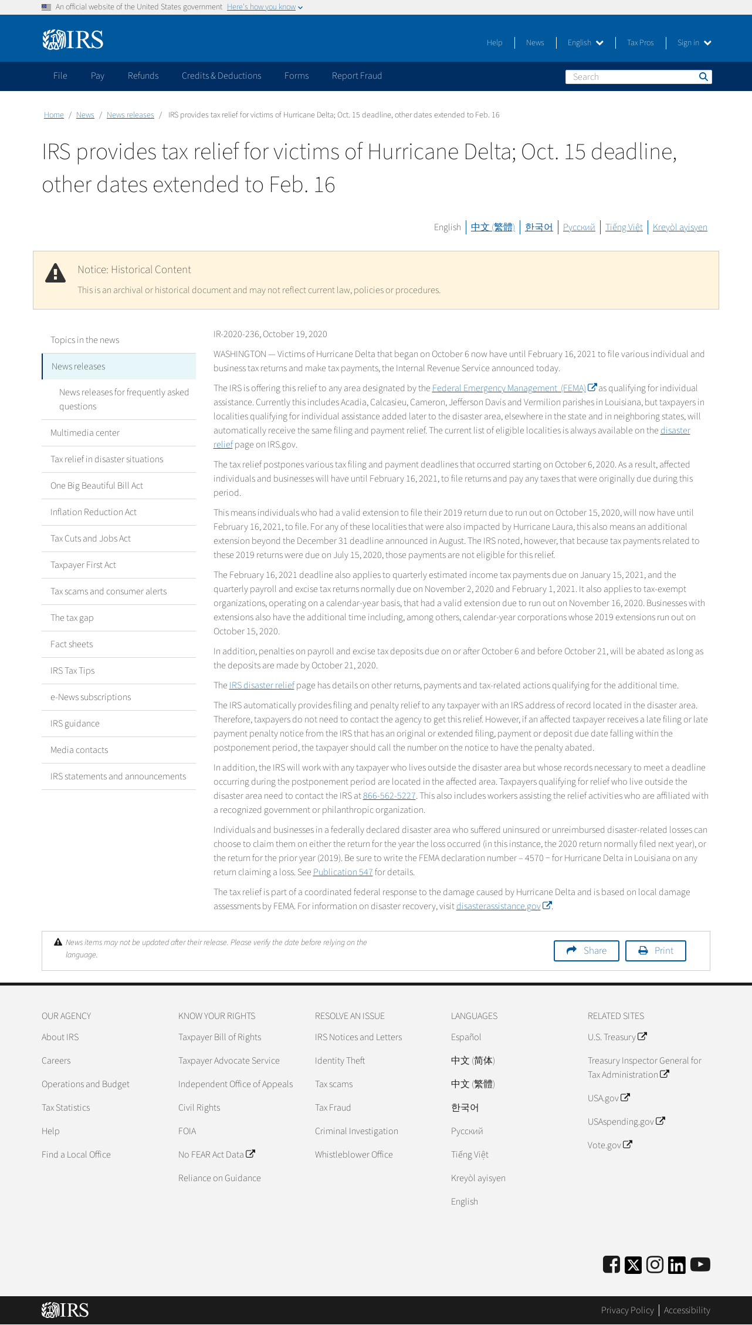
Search (703, 76)
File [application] (60, 75)
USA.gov (608, 1098)
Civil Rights (199, 1107)
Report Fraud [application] (357, 75)
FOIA (187, 1131)
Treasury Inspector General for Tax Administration (645, 1067)
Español (466, 1037)
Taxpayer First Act (83, 565)
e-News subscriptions (90, 697)
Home (54, 115)
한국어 (539, 227)
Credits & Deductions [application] (221, 75)
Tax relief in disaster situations (106, 459)
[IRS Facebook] (611, 1265)
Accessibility (687, 1310)
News (535, 43)
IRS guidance (75, 723)
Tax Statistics (66, 1107)
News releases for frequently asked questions (124, 399)
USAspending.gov (626, 1121)
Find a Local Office (76, 1154)
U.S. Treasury (617, 1037)
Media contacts (79, 750)
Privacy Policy (627, 1310)
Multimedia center (85, 432)
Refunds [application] (143, 75)
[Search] (638, 77)
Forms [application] (296, 75)
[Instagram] (654, 1265)
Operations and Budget (86, 1084)
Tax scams (334, 1084)
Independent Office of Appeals (235, 1084)
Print (664, 951)
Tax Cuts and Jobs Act (90, 538)
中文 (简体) (473, 1060)
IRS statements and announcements (118, 776)
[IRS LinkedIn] (677, 1269)
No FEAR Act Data (216, 1154)
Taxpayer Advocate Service (229, 1060)
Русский (579, 227)
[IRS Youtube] (700, 1265)
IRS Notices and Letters (358, 1037)
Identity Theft (340, 1060)
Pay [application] (97, 75)
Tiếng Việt (624, 227)
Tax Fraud (333, 1107)
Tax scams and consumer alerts (108, 591)
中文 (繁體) (493, 227)
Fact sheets (71, 644)
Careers (56, 1060)
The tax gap (72, 617)
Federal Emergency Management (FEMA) (514, 388)
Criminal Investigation (356, 1131)
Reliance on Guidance (219, 1178)
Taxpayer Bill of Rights (219, 1037)
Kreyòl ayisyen (680, 227)
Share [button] (595, 951)
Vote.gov (610, 1145)
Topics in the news (84, 340)
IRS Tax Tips (72, 670)
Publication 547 (343, 872)
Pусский (467, 1131)
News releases (130, 115)
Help (495, 43)
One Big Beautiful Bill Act (96, 485)
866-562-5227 (389, 795)
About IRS (60, 1037)
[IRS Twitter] (633, 1269)
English (586, 43)
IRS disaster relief (261, 685)
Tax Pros (640, 43)
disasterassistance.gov (503, 906)
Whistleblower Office (354, 1154)
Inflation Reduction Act (93, 512)
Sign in (695, 43)
